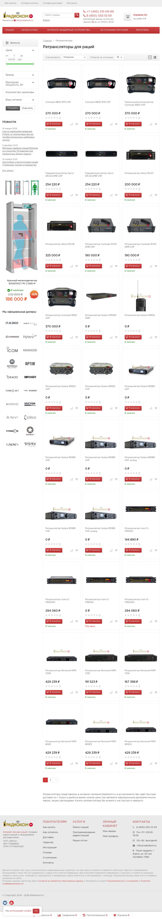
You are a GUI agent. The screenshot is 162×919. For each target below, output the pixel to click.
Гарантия (48, 842)
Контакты (72, 3)
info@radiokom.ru (24, 20)
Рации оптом (80, 841)
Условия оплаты (29, 3)
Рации (10, 30)
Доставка (48, 837)
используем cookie (20, 911)
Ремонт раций (81, 827)
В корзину (53, 123)
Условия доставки (52, 3)
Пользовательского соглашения (122, 881)
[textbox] (61, 15)
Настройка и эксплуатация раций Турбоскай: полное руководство (20, 163)
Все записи (7, 170)
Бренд (20, 75)
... (156, 30)
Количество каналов (20, 92)
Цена (20, 50)
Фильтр (13, 42)
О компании (50, 858)
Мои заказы (109, 831)
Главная (47, 41)
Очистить (27, 108)
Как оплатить (50, 832)
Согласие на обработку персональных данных (60, 881)
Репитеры (142, 30)
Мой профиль (110, 836)
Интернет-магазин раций (15, 832)
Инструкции (50, 848)
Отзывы (47, 853)
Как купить (10, 3)
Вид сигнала (20, 100)
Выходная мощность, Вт (20, 83)
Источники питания (114, 30)
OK (36, 911)
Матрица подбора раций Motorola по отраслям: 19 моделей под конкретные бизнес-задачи (20, 151)
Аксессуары (29, 30)
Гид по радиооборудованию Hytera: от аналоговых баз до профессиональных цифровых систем (18, 136)
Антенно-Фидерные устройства (68, 30)
